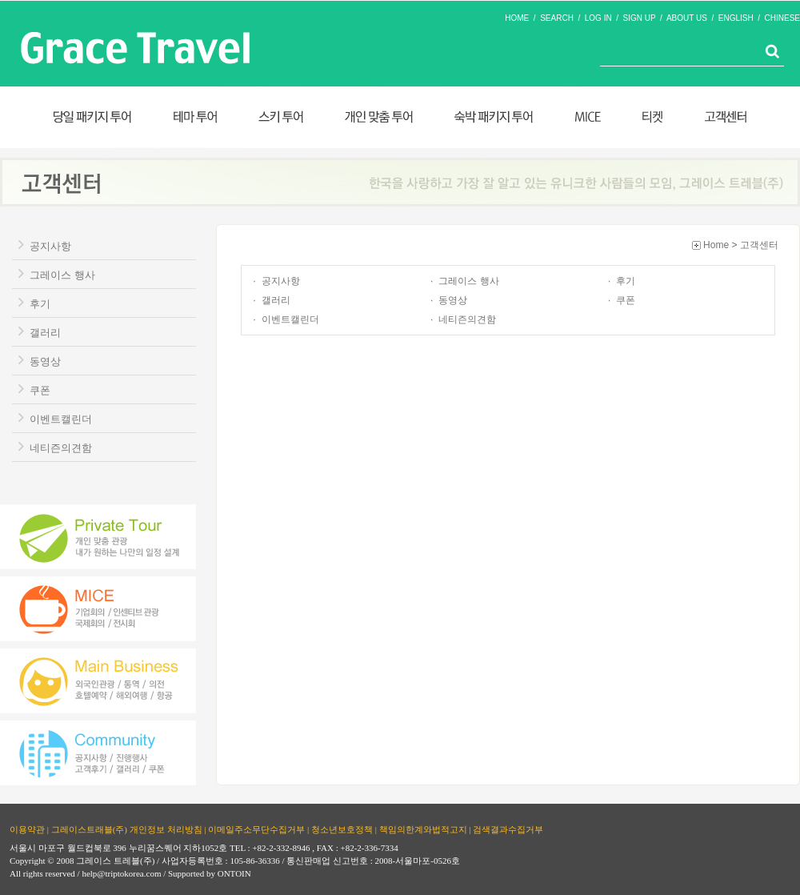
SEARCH (557, 18)
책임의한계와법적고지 (423, 829)
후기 (40, 304)
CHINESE (782, 18)
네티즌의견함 (61, 448)
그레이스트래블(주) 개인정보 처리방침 (126, 829)
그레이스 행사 (62, 275)
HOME (517, 18)
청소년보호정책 (342, 829)
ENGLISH (736, 18)
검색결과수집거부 (508, 829)
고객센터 (759, 245)
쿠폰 (40, 390)
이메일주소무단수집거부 (256, 829)
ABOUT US (686, 18)
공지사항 (50, 246)
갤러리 (45, 333)
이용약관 (27, 829)
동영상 (45, 361)
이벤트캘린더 (61, 419)
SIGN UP (639, 18)
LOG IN (598, 18)
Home (716, 245)
